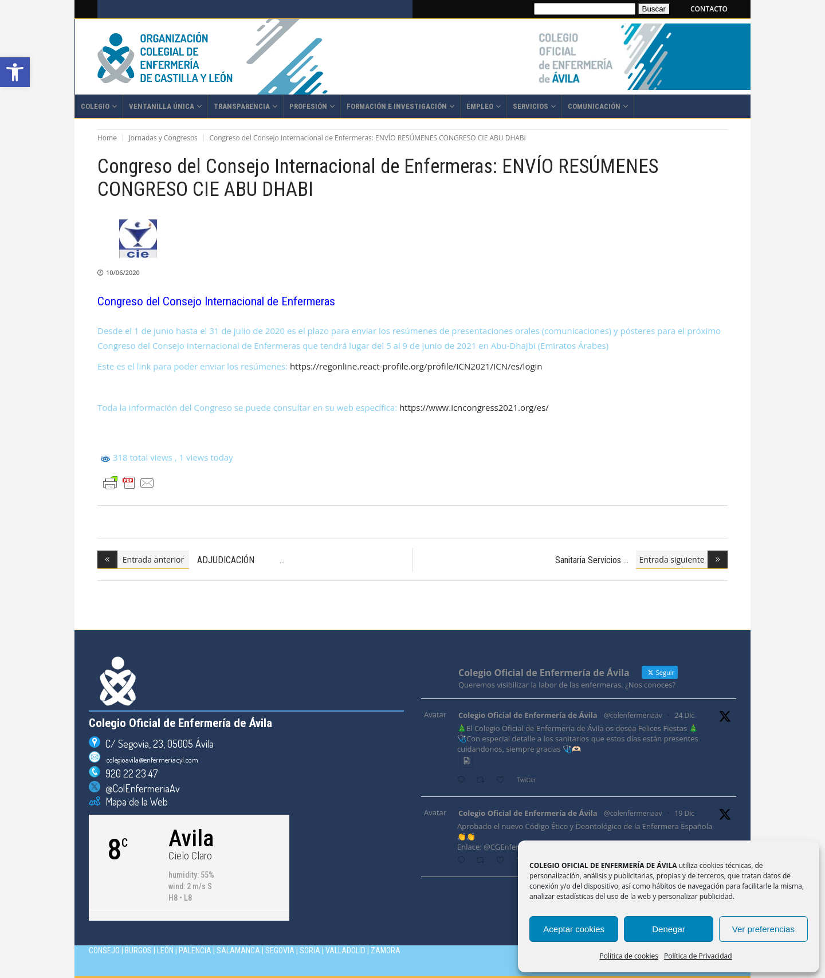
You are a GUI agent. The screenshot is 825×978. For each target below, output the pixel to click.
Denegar (668, 929)
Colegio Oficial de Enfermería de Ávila (528, 715)
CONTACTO (709, 9)
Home (107, 138)
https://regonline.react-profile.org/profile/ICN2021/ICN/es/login (416, 366)
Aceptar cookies (573, 929)
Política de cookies (629, 956)
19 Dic (684, 813)
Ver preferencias (763, 929)
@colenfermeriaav (633, 715)
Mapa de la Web (134, 801)
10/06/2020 (123, 272)
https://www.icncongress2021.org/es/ (474, 407)
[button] (15, 72)
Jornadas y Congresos (163, 138)
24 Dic (684, 715)
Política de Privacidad (698, 956)
